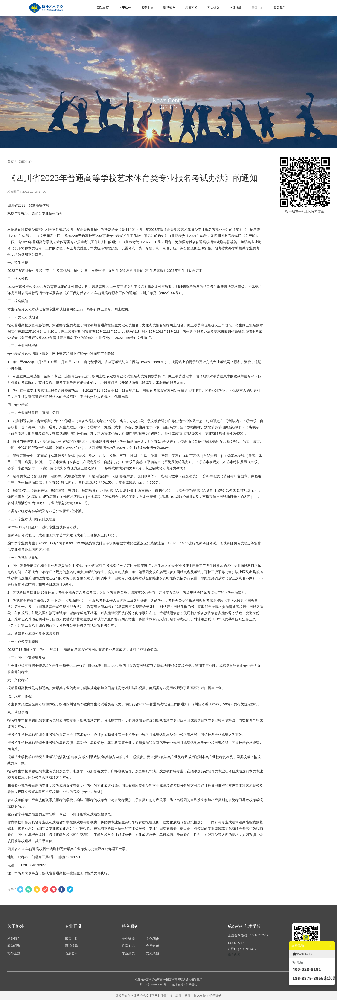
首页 (10, 161)
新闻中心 (25, 161)
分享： (12, 889)
